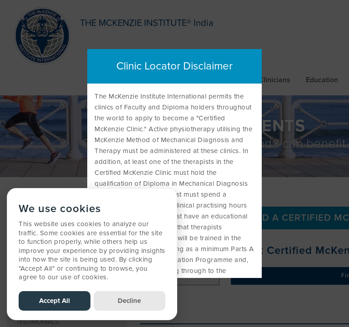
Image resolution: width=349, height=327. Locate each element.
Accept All (54, 301)
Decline (129, 301)
